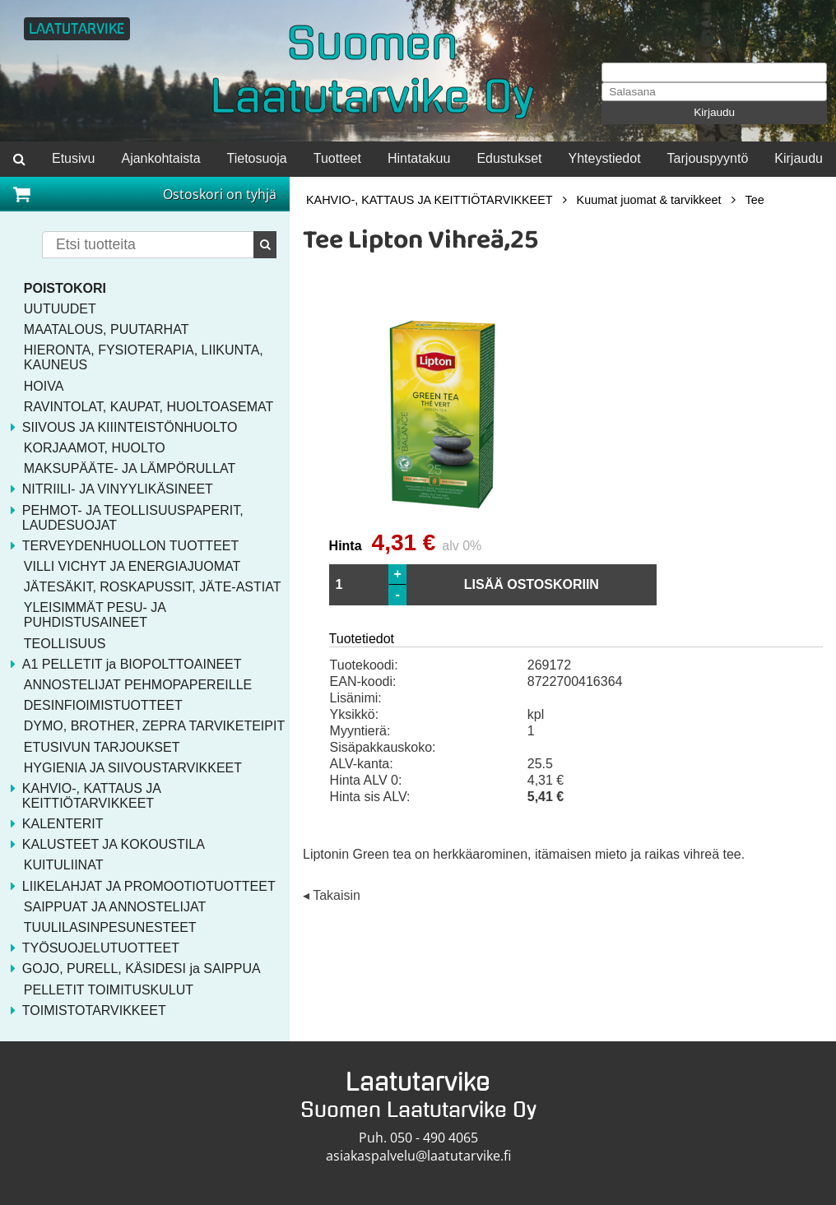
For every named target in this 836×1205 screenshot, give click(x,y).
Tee (754, 199)
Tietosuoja (257, 158)
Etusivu (73, 158)
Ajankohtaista (160, 158)
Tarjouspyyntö (708, 158)
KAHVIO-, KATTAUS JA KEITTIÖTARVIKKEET (429, 199)
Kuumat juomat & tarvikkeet (649, 199)
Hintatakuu (419, 158)
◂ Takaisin (331, 896)
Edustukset (508, 158)
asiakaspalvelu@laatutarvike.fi (418, 1156)
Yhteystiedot (605, 158)
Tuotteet (337, 158)
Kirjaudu (714, 112)
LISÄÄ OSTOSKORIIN (531, 584)
